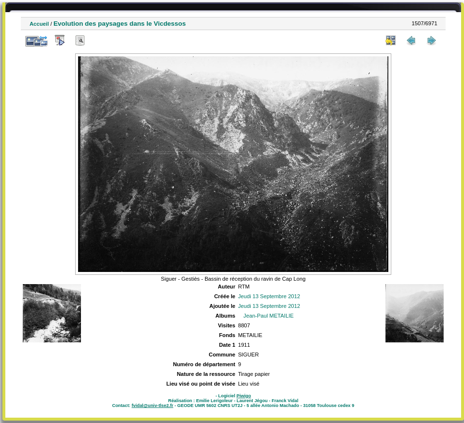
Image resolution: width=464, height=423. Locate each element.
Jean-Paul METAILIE (268, 316)
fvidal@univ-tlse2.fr (152, 405)
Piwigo (244, 395)
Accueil (39, 24)
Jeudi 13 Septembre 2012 (269, 296)
